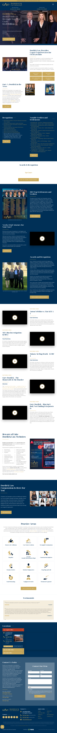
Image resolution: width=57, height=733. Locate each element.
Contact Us (7, 250)
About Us (49, 711)
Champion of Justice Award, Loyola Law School (13, 123)
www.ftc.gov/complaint (19, 471)
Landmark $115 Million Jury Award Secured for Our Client (28, 0)
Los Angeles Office (8, 630)
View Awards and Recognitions (39, 297)
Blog (39, 716)
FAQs (48, 712)
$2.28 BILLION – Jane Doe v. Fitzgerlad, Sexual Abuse (42, 122)
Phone (29, 674)
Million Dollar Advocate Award (10, 129)
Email (41, 674)
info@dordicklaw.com (27, 719)
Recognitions (50, 714)
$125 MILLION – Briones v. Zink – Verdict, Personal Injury (42, 123)
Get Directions (8, 646)
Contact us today (33, 531)
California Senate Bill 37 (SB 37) (23, 725)
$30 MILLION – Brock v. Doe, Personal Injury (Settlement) (42, 143)
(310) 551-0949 (15, 9)
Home (39, 711)
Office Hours (18, 646)
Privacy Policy (46, 692)
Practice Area (41, 712)
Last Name (42, 670)
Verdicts (40, 714)
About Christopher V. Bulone (36, 79)
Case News (6, 106)
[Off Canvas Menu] (53, 4)
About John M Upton (48, 74)
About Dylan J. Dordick (48, 79)
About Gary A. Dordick (36, 74)
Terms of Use (40, 729)
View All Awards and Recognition (28, 179)
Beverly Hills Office (9, 650)
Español (40, 718)
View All (6, 141)
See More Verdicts (8, 39)
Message (29, 678)
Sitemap (53, 729)
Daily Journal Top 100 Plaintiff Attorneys (12, 132)
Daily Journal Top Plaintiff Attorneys (11, 131)
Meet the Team (6, 512)
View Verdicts (35, 216)
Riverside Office (8, 653)
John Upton (13, 100)
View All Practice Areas (28, 588)
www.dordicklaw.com (11, 469)
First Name (30, 670)
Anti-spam (49, 729)
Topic (29, 685)
